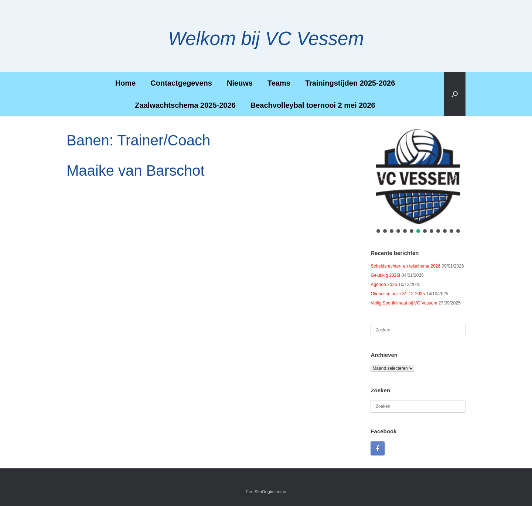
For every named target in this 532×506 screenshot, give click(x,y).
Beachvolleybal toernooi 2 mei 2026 (312, 105)
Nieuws (240, 83)
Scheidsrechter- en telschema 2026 (405, 266)
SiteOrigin (264, 491)
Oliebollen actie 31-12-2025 (398, 293)
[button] (455, 94)
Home (125, 83)
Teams (278, 83)
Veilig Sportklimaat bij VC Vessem (404, 303)
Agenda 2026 (384, 284)
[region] (418, 181)
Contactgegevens (181, 83)
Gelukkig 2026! (385, 275)
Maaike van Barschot (135, 170)
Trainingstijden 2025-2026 (350, 83)
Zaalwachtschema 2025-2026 (185, 105)
